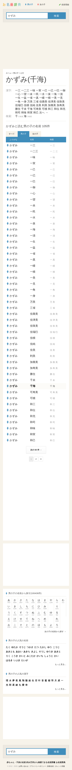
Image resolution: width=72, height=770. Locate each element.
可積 (44, 108)
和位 (56, 108)
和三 (50, 108)
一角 (17, 101)
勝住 (17, 108)
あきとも (10, 651)
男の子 (16, 73)
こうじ (56, 647)
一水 (42, 94)
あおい (19, 651)
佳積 (26, 105)
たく (8, 647)
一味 (32, 90)
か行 (22, 73)
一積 (48, 97)
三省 (36, 101)
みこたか (31, 656)
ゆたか (14, 647)
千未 (24, 108)
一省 (30, 97)
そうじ (22, 647)
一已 (50, 90)
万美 (30, 101)
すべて (12, 134)
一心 (17, 94)
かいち (40, 656)
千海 (30, 108)
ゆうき (49, 651)
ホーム (8, 73)
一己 (44, 90)
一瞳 (42, 97)
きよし (34, 651)
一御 (62, 90)
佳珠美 (61, 101)
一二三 (25, 90)
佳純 (32, 105)
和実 (30, 112)
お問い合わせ (23, 766)
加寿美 (61, 105)
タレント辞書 (60, 766)
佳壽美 (43, 101)
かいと (22, 656)
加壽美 (52, 105)
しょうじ (48, 656)
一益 (24, 97)
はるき (9, 660)
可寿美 (37, 108)
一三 (17, 90)
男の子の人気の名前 (17, 640)
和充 (62, 108)
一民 (36, 94)
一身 (24, 101)
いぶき (17, 660)
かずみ (14, 145)
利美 (44, 105)
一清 (60, 94)
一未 (30, 94)
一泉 (48, 94)
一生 (17, 97)
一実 (38, 90)
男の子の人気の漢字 (17, 674)
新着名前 (50, 766)
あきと (57, 651)
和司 (17, 112)
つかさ (30, 647)
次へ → (43, 112)
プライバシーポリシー (38, 766)
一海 (54, 94)
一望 (24, 94)
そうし (42, 651)
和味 (24, 112)
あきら (26, 651)
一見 (60, 97)
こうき (14, 656)
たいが (24, 660)
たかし (43, 647)
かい (56, 656)
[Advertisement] (36, 45)
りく (8, 656)
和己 (36, 112)
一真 (36, 97)
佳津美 (52, 101)
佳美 (38, 105)
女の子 (35, 134)
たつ (36, 647)
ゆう (49, 647)
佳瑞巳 (19, 105)
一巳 (56, 90)
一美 (54, 97)
